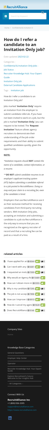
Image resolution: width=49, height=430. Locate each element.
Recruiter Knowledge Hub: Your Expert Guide (24, 370)
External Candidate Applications (19, 85)
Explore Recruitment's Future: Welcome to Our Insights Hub (21, 377)
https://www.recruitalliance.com (22, 410)
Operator (12, 363)
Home (10, 334)
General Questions (16, 353)
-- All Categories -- (15, 384)
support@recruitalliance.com (20, 406)
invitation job (17, 90)
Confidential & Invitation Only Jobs (25, 28)
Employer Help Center (17, 358)
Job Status (9, 69)
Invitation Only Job (13, 81)
